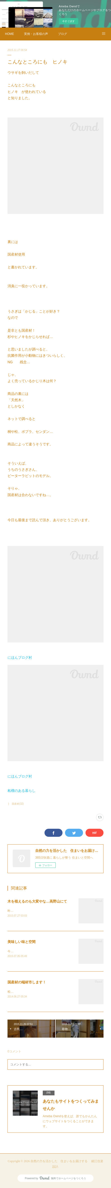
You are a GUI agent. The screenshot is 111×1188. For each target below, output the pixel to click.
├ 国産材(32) (16, 803)
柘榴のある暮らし (22, 791)
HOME (9, 34)
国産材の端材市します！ (27, 983)
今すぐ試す (68, 21)
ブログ (62, 34)
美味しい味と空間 (22, 942)
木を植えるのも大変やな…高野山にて (37, 901)
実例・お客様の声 (36, 34)
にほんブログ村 (20, 658)
